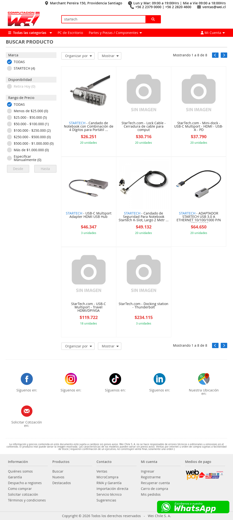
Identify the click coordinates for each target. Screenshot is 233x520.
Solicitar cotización (23, 494)
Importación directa (112, 488)
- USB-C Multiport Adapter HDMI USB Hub (88, 215)
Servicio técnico (109, 494)
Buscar (57, 471)
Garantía (15, 477)
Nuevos (58, 477)
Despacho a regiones (25, 483)
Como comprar (20, 488)
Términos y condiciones (27, 500)
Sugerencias (106, 500)
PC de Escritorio (70, 32)
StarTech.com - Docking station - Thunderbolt (143, 305)
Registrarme (151, 477)
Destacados (61, 483)
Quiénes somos (20, 471)
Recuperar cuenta (155, 483)
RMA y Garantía (109, 483)
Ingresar (147, 471)
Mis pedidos (151, 494)
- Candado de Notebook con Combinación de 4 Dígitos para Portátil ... (88, 126)
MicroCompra (107, 477)
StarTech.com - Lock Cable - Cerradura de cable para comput (144, 126)
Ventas (101, 471)
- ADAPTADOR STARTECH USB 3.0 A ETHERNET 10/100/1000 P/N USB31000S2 (199, 217)
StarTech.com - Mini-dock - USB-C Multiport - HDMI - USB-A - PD (198, 126)
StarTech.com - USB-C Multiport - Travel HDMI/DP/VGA (88, 307)
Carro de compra (154, 488)
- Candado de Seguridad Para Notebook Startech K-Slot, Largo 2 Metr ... (144, 217)
